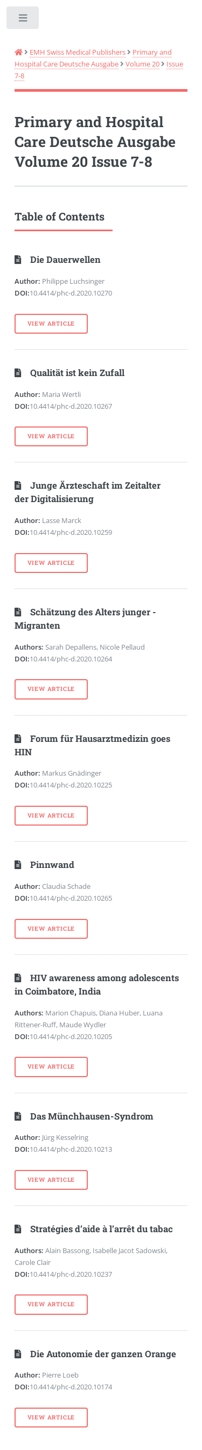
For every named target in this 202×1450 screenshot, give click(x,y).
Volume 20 (142, 64)
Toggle (23, 20)
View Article (51, 323)
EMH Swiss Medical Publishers (78, 52)
